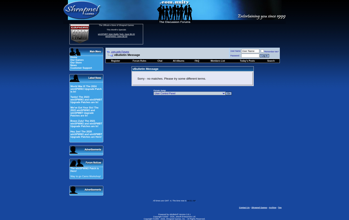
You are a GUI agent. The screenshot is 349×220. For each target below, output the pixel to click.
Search (271, 61)
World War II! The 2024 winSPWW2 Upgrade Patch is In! (86, 89)
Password (234, 56)
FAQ (197, 61)
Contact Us (244, 207)
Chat (159, 61)
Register (115, 61)
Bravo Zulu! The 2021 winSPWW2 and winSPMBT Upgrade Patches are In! (86, 124)
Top (280, 207)
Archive (272, 207)
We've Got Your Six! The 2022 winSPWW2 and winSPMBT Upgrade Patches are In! (84, 111)
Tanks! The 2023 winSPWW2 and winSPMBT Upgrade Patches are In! (86, 100)
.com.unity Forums (120, 52)
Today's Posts (247, 61)
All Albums (179, 61)
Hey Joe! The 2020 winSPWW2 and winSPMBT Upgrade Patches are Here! (86, 134)
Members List (218, 61)
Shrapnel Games (259, 207)
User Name (235, 51)
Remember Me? (270, 52)
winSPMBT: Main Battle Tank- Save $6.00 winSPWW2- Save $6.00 (116, 35)
